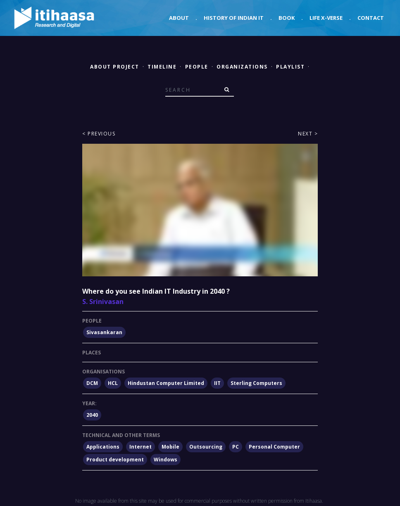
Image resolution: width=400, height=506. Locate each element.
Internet (140, 446)
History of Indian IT (234, 17)
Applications (102, 446)
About (179, 17)
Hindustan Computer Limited (166, 383)
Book (287, 17)
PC (235, 446)
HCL (113, 383)
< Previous (98, 133)
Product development (115, 459)
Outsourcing (205, 446)
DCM (92, 383)
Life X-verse (326, 17)
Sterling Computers (256, 383)
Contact (370, 17)
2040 (92, 414)
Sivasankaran (104, 332)
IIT (217, 383)
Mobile (170, 446)
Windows (165, 459)
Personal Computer (274, 446)
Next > (308, 133)
